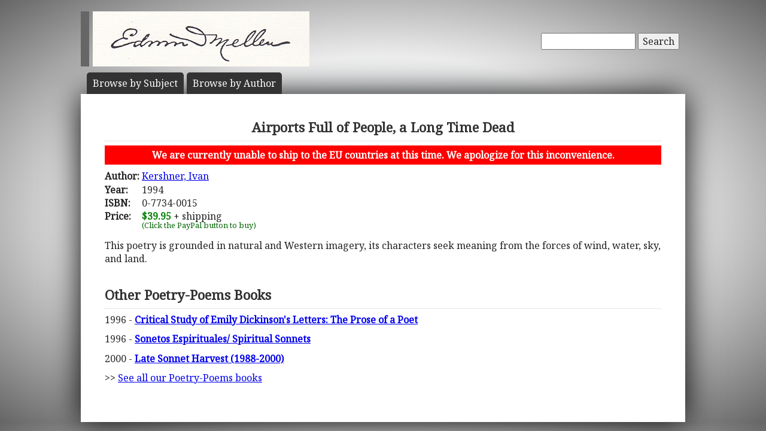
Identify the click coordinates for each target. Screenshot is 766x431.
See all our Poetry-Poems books (190, 377)
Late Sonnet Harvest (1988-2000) (209, 358)
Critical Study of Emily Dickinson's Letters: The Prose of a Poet (276, 319)
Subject (135, 83)
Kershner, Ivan (175, 176)
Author (234, 83)
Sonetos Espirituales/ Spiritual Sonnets (223, 338)
